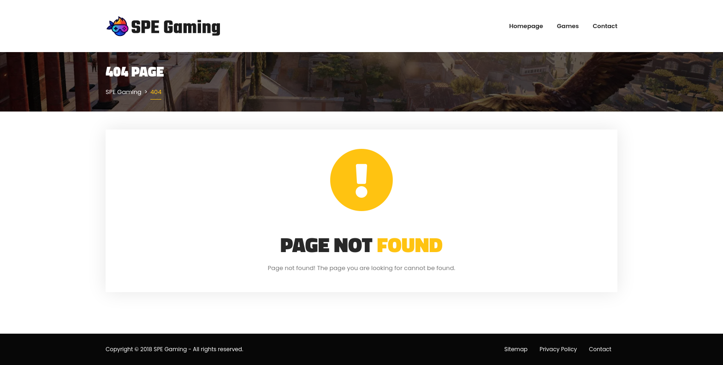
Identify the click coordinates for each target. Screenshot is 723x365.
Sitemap (515, 349)
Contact (605, 26)
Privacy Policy (558, 349)
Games (568, 26)
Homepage (526, 26)
